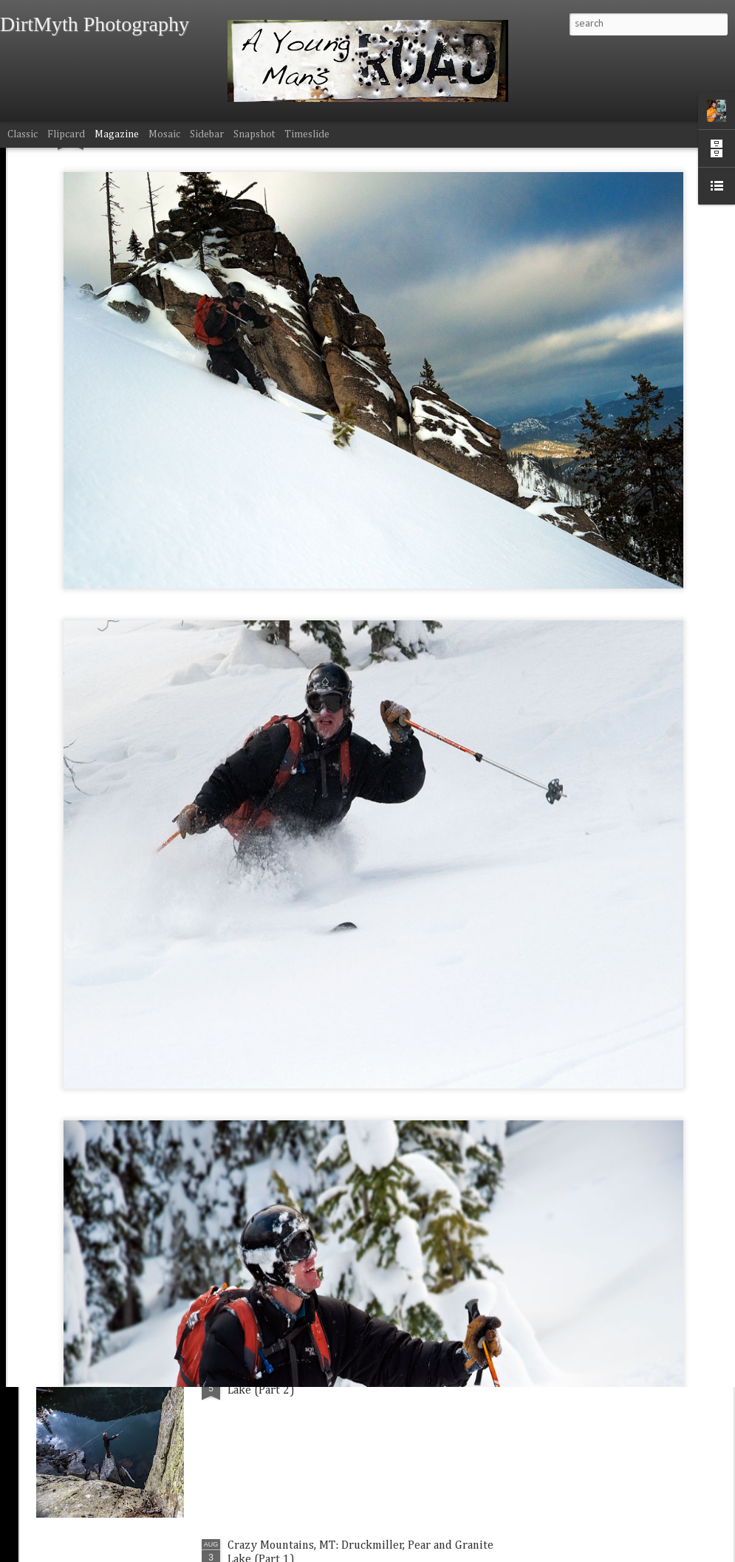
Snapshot (254, 134)
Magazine (117, 134)
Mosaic (164, 134)
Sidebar (207, 134)
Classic (22, 134)
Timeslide (306, 134)
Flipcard (66, 134)
